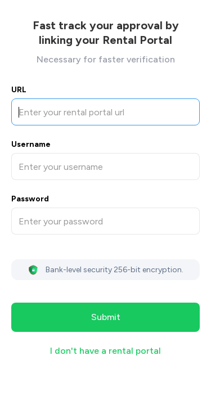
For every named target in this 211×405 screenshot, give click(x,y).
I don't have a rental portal (105, 350)
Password (30, 199)
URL (18, 89)
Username (31, 144)
